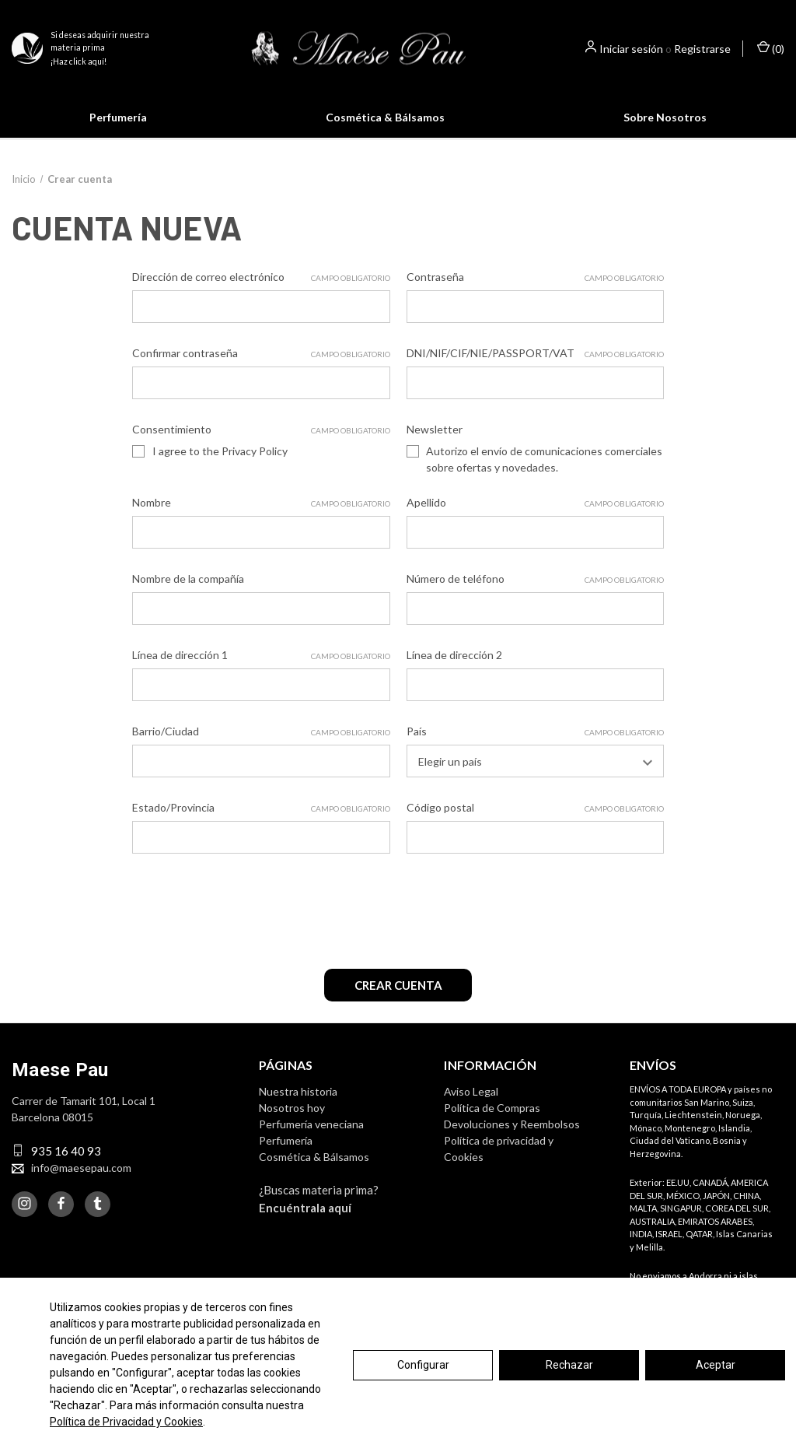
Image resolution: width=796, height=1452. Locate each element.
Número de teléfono (535, 597)
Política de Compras (492, 1121)
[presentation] (250, 923)
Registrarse (702, 48)
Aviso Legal (471, 1104)
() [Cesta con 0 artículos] (770, 47)
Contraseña (535, 295)
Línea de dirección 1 (260, 673)
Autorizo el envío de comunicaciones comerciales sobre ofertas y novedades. (544, 477)
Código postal (535, 826)
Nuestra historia (298, 1104)
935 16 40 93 (66, 1164)
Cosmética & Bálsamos (385, 117)
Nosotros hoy (292, 1121)
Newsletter (435, 447)
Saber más (543, 147)
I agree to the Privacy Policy (220, 468)
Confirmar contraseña (260, 371)
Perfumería (118, 117)
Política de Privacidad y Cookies (126, 1421)
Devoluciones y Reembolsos (512, 1137)
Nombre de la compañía (188, 596)
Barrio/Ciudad (260, 749)
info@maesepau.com (81, 1180)
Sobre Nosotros (665, 117)
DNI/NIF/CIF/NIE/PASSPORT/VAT (535, 371)
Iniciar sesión (631, 48)
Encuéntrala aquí (305, 1221)
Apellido (535, 521)
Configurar (423, 1365)
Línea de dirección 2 (454, 672)
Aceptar (715, 1365)
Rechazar (569, 1365)
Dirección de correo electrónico (260, 295)
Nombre (260, 521)
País (535, 749)
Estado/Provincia (260, 826)
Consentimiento (260, 447)
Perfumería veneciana (311, 1137)
